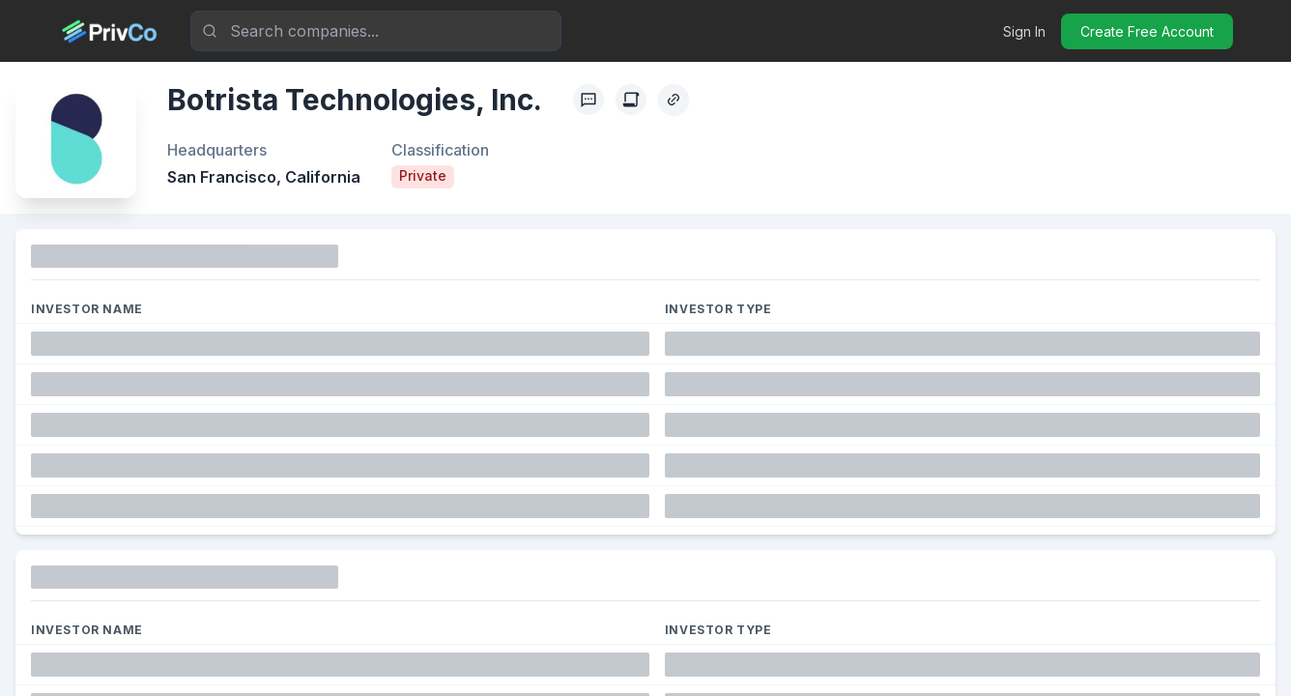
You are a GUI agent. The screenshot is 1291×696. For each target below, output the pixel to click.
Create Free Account (1147, 31)
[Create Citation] (631, 99)
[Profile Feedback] (588, 99)
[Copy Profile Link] (673, 99)
